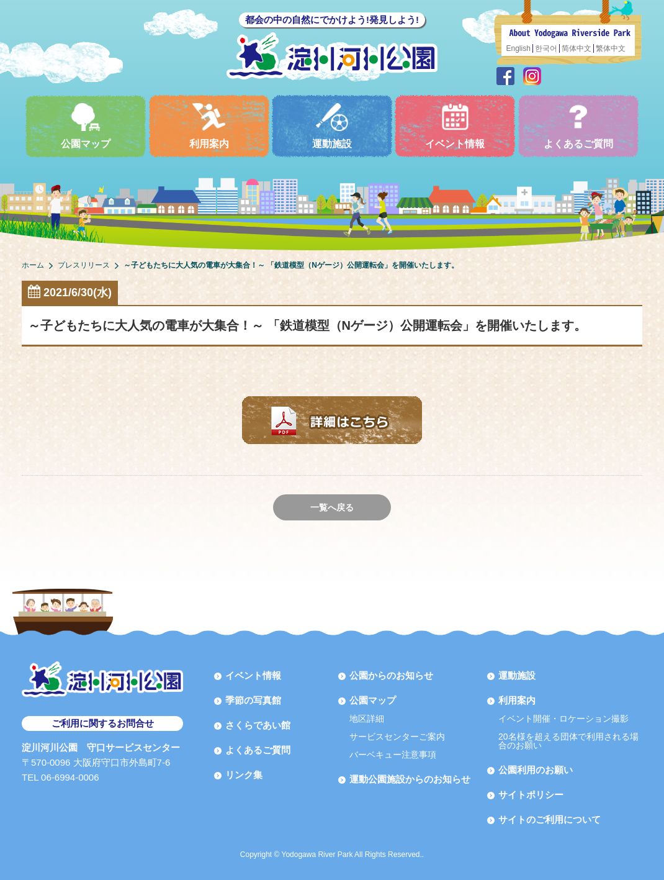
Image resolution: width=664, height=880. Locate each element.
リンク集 (243, 774)
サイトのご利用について (549, 819)
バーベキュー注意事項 (392, 755)
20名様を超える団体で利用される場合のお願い (568, 741)
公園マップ (85, 125)
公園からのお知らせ (391, 675)
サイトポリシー (530, 794)
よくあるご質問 (578, 125)
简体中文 (576, 48)
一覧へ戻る (332, 507)
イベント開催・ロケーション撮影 (563, 719)
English (518, 48)
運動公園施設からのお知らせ (409, 779)
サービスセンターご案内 (397, 737)
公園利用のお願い (535, 769)
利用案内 (209, 125)
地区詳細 (366, 719)
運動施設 (332, 125)
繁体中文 (611, 48)
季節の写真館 (253, 700)
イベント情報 (455, 125)
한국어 (546, 48)
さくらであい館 (257, 725)
